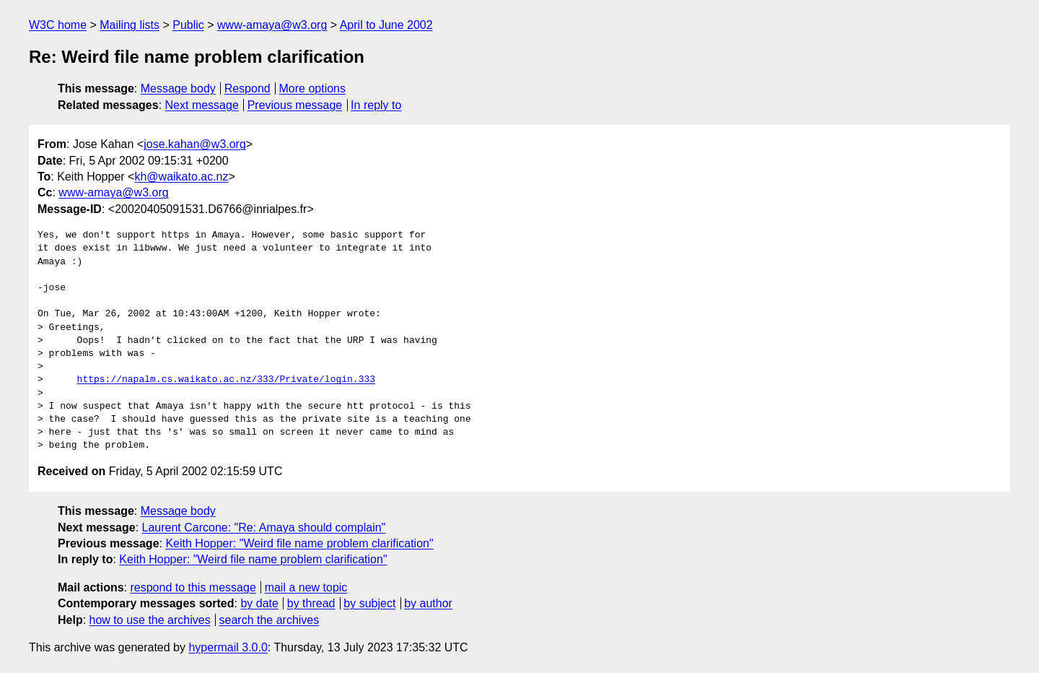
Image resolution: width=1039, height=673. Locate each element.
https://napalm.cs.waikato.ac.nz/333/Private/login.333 (226, 379)
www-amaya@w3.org (272, 25)
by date (259, 603)
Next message (202, 105)
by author (428, 603)
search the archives (269, 620)
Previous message (295, 105)
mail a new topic (306, 587)
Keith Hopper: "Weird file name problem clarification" (299, 543)
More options (312, 88)
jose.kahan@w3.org (195, 144)
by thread (311, 603)
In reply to (376, 105)
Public (188, 25)
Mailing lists (129, 25)
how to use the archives (150, 620)
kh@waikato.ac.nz (181, 176)
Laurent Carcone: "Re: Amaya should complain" (264, 527)
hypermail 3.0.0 (227, 647)
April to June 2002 (386, 25)
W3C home (58, 25)
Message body (178, 88)
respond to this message (192, 587)
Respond (247, 88)
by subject (369, 603)
